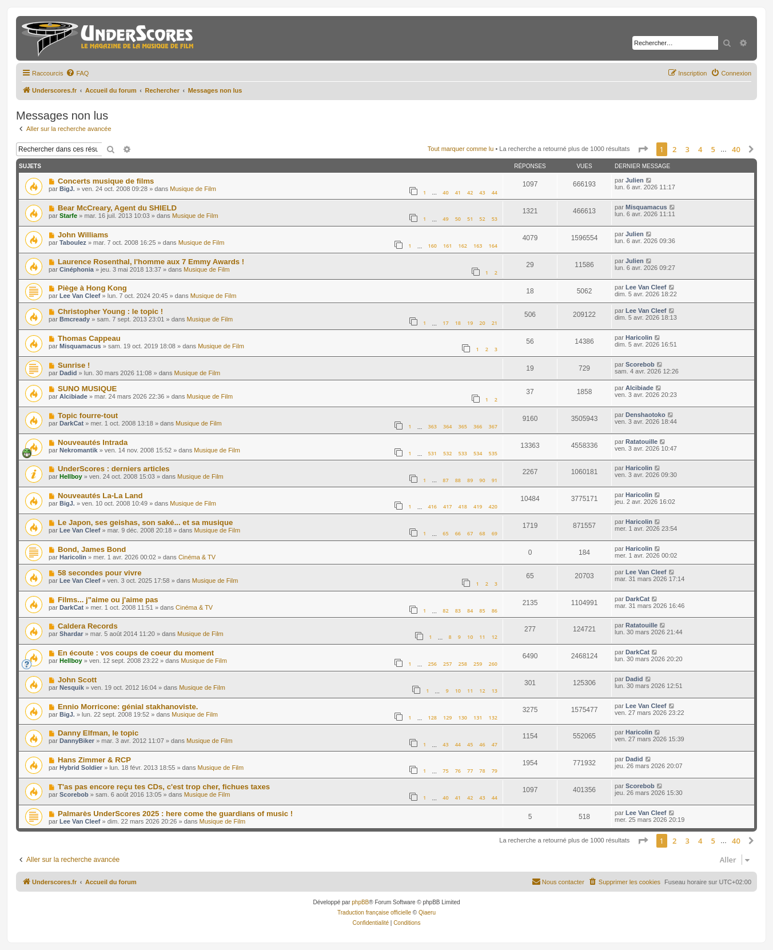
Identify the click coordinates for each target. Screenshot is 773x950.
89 (470, 480)
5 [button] (713, 149)
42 (470, 192)
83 (458, 610)
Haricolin (638, 337)
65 (445, 533)
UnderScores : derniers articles (114, 468)
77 (470, 770)
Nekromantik (78, 450)
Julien (634, 180)
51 (470, 218)
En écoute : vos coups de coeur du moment (136, 653)
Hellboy (70, 476)
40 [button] (736, 149)
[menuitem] (77, 73)
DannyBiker (76, 740)
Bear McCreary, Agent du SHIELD (117, 208)
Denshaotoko (645, 414)
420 (493, 506)
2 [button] (674, 149)
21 (494, 323)
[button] (642, 149)
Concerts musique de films (106, 181)
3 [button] (688, 149)
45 (470, 744)
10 (470, 637)
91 (494, 480)
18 (458, 323)
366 (477, 426)
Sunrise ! (74, 365)
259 (477, 663)
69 (494, 533)
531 (432, 453)
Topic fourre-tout (88, 415)
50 (458, 218)
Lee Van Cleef (80, 295)
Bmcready (74, 319)
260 (493, 663)
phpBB (360, 902)
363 (432, 426)
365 (463, 426)
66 (458, 533)
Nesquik (71, 687)
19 (470, 323)
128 (432, 717)
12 (494, 637)
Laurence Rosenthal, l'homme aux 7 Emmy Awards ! (151, 261)
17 (445, 323)
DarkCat (71, 423)
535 (493, 453)
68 (482, 533)
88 (458, 480)
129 (447, 717)
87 (445, 480)
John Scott (77, 679)
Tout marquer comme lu (461, 148)
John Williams (83, 234)
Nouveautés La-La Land (100, 495)
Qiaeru (427, 912)
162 (463, 245)
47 (494, 744)
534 (477, 453)
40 (445, 192)
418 (463, 506)
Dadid (68, 372)
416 (432, 506)
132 (493, 717)
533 (463, 453)
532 (447, 453)
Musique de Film (193, 188)
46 (482, 744)
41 (458, 192)
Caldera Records (88, 626)
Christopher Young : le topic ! (110, 311)
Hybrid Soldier (80, 767)
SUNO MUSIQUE (87, 388)
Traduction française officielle (374, 912)
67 (470, 533)
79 (494, 770)
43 (482, 192)
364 (447, 426)
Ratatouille (641, 441)
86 (494, 610)
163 (477, 245)
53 (494, 218)
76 (458, 770)
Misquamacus (646, 207)
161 (447, 245)
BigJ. (67, 188)
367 (493, 426)
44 (494, 192)
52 (482, 218)
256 (432, 663)
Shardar (71, 633)
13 (494, 690)
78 (482, 770)
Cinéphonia (76, 269)
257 (447, 663)
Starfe (68, 215)
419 (477, 506)
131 (477, 717)
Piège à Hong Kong (92, 288)
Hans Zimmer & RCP (94, 760)
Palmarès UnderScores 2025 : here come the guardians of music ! (175, 813)
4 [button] (700, 149)
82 (445, 610)
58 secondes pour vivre (100, 573)
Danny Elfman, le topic (98, 733)
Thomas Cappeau (89, 338)
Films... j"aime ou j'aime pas (108, 599)
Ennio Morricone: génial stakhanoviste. (128, 706)
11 (482, 637)
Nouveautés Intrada (92, 442)
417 (447, 506)
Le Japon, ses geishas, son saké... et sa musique (145, 522)
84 (470, 610)
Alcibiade (73, 396)
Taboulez (72, 242)
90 (482, 480)
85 (482, 610)
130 (463, 717)
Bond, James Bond (92, 549)
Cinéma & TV (197, 557)
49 (445, 218)
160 (432, 245)
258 (463, 663)
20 (482, 323)
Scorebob (640, 364)
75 (445, 770)
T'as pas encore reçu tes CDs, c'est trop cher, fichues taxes (164, 786)
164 (493, 245)
